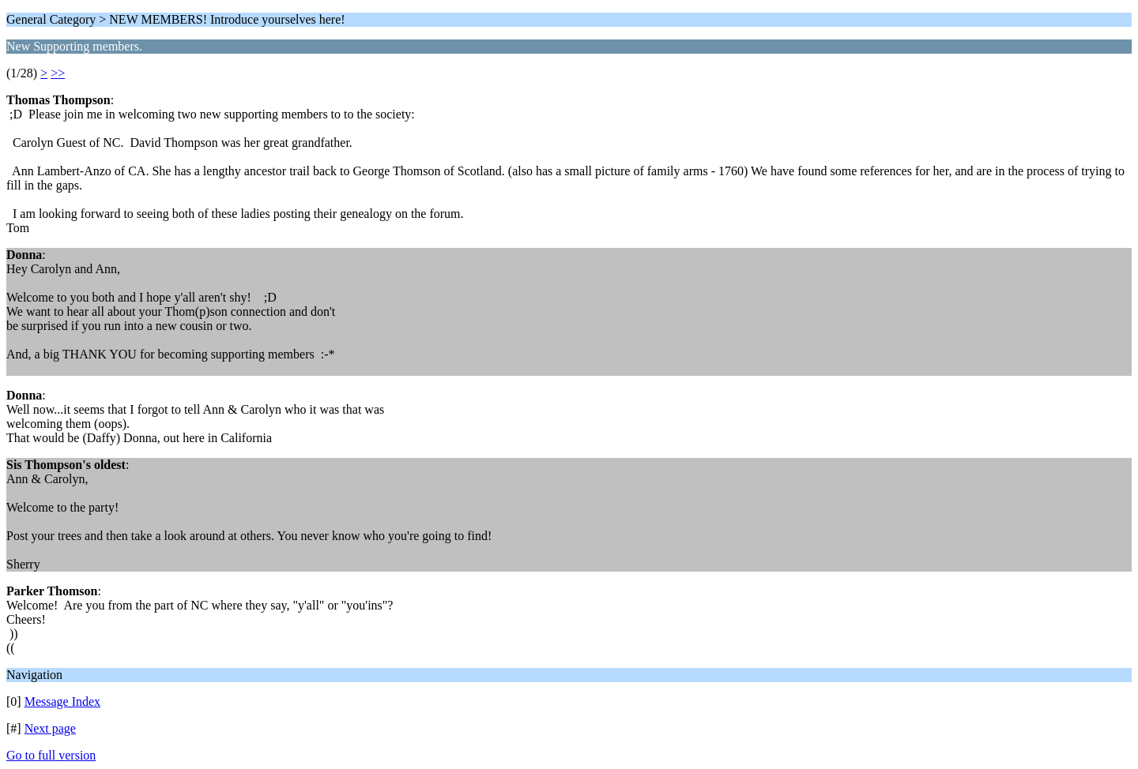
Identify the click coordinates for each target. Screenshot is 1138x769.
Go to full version (51, 755)
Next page (50, 728)
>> (58, 73)
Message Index (62, 701)
